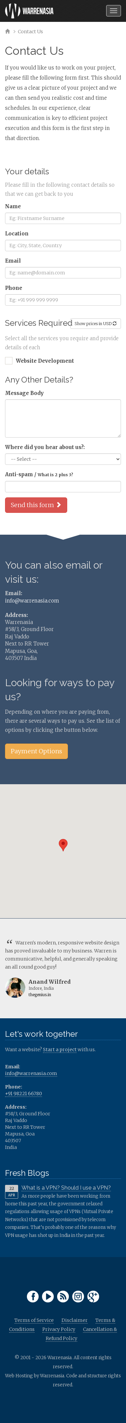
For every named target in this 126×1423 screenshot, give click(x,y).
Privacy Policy (58, 1329)
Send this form (36, 505)
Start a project (60, 1050)
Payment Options (36, 751)
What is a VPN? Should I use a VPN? (66, 1188)
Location (17, 233)
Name (13, 206)
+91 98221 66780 (23, 1094)
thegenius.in (40, 994)
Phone (13, 288)
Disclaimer (74, 1320)
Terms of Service (34, 1320)
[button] (63, 845)
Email (13, 261)
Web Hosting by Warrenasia (34, 1376)
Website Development (45, 361)
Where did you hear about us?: (45, 447)
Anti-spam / (39, 474)
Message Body (24, 393)
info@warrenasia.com (32, 600)
